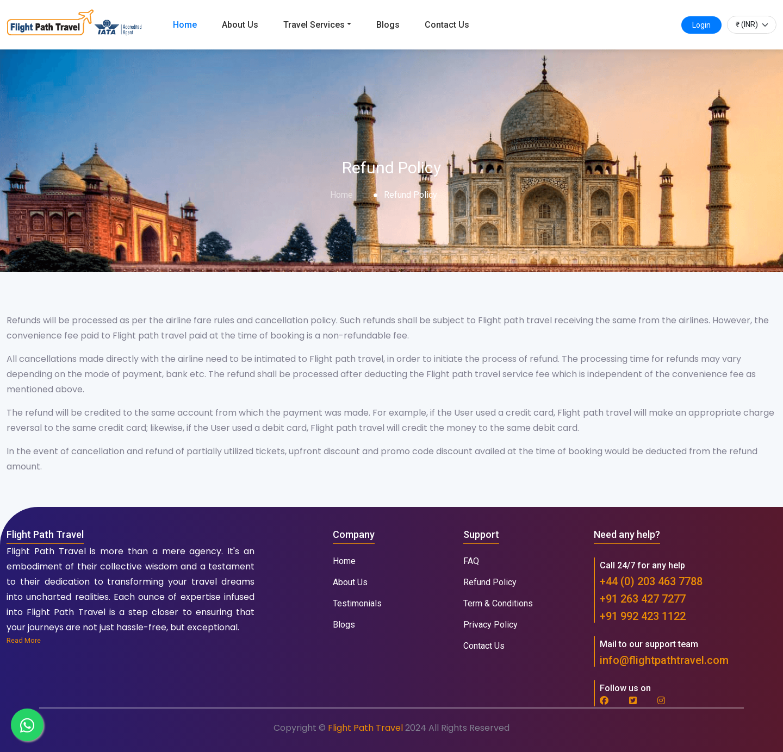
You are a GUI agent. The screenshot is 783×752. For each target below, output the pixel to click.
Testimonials (357, 603)
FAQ (471, 561)
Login (701, 25)
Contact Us (447, 25)
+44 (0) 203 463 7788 (651, 581)
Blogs (388, 25)
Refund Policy (490, 582)
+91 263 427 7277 (643, 598)
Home (185, 25)
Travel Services (314, 25)
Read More (24, 640)
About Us (240, 25)
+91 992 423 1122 (643, 616)
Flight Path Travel (366, 728)
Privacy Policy (490, 624)
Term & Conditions (498, 603)
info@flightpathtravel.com (664, 660)
